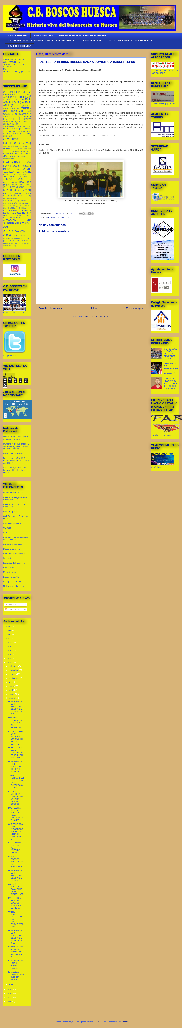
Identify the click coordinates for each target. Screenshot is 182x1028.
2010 (9, 997)
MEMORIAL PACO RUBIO (19, 185)
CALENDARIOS (10, 129)
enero (12, 984)
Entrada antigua (134, 308)
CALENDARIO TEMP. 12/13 (15, 126)
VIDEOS (10, 241)
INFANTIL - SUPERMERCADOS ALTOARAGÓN (129, 40)
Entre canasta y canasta (14, 553)
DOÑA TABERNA (24, 149)
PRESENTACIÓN (10, 203)
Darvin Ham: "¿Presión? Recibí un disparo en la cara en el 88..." (16, 460)
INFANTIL (8, 169)
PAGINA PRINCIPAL (17, 35)
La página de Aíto (11, 577)
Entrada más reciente (50, 308)
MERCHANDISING (17, 187)
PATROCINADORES (43, 35)
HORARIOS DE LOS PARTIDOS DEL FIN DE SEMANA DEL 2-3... (16, 707)
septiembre (14, 678)
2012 (9, 989)
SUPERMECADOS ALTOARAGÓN (12, 219)
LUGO (99, 1022)
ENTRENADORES (16, 151)
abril (11, 690)
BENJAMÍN (16, 110)
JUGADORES (9, 177)
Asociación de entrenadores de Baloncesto (16, 538)
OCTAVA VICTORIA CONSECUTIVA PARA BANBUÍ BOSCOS (15, 797)
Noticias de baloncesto (13, 586)
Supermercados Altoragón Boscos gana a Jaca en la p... (15, 952)
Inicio (94, 308)
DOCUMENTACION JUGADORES (15, 146)
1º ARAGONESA (11, 92)
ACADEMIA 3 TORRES (14, 97)
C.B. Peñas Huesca (12, 523)
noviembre (14, 670)
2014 (9, 658)
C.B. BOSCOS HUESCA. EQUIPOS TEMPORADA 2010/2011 (170, 354)
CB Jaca (7, 528)
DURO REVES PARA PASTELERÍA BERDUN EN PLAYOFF (15, 753)
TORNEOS (18, 238)
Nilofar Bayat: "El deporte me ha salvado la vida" (16, 438)
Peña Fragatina (10, 511)
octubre (12, 674)
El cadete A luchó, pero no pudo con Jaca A (16, 975)
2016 (9, 651)
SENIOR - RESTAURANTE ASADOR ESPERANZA (82, 35)
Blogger (125, 1022)
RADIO (25, 203)
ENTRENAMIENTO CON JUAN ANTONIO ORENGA (15, 848)
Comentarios (12, 609)
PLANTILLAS (22, 196)
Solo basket (8, 567)
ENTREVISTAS (10, 153)
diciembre (13, 666)
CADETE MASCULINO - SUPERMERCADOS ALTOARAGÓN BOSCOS (41, 40)
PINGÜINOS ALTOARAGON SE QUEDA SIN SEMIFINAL (15, 723)
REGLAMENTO (9, 206)
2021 (9, 631)
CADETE (8, 113)
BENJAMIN (26, 108)
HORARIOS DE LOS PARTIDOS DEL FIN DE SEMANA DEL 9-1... (16, 936)
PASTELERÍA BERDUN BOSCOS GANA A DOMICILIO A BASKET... (15, 814)
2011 (9, 993)
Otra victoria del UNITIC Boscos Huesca (15, 964)
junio (11, 682)
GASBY (12, 156)
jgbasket (7, 558)
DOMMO (7, 149)
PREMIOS (24, 201)
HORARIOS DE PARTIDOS (17, 163)
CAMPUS (27, 129)
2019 (9, 639)
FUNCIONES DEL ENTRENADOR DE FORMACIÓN (171, 368)
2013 (9, 662)
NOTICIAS (11, 190)
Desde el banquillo (11, 549)
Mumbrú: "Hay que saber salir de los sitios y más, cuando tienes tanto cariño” (16, 446)
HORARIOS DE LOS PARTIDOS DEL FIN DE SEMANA (15, 766)
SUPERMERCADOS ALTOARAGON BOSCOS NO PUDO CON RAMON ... (15, 831)
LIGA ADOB (25, 182)
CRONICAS (7, 136)
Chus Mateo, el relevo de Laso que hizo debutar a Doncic (14, 470)
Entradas (10, 605)
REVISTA (26, 213)
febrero (12, 698)
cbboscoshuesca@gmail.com (16, 71)
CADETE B (9, 116)
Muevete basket (10, 572)
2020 (9, 634)
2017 (9, 646)
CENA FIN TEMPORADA (17, 131)
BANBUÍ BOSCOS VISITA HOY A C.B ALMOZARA (16, 861)
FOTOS (27, 153)
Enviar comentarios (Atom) (97, 316)
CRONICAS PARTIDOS (59, 217)
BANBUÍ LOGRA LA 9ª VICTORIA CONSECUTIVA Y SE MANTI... (16, 737)
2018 (9, 642)
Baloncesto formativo (12, 544)
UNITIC (28, 238)
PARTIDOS (8, 193)
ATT (19, 105)
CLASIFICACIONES (12, 133)
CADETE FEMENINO (91, 40)
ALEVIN (7, 99)
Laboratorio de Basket (13, 492)
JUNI (25, 177)
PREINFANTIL (9, 201)
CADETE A (23, 114)
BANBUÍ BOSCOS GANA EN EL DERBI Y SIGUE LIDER (16, 889)
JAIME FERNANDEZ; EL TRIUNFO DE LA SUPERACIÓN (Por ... (16, 781)
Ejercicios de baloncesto (14, 563)
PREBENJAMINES (10, 198)
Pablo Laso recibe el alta (14, 453)
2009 (9, 1001)
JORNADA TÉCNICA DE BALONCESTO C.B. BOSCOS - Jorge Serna (171, 383)
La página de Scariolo (13, 581)
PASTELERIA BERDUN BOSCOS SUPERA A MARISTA (14, 903)
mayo (11, 686)
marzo (12, 694)
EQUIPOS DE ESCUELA (19, 46)
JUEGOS (22, 174)
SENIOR (17, 215)
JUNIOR (7, 179)
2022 (9, 627)
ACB (5, 532)
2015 (9, 654)
